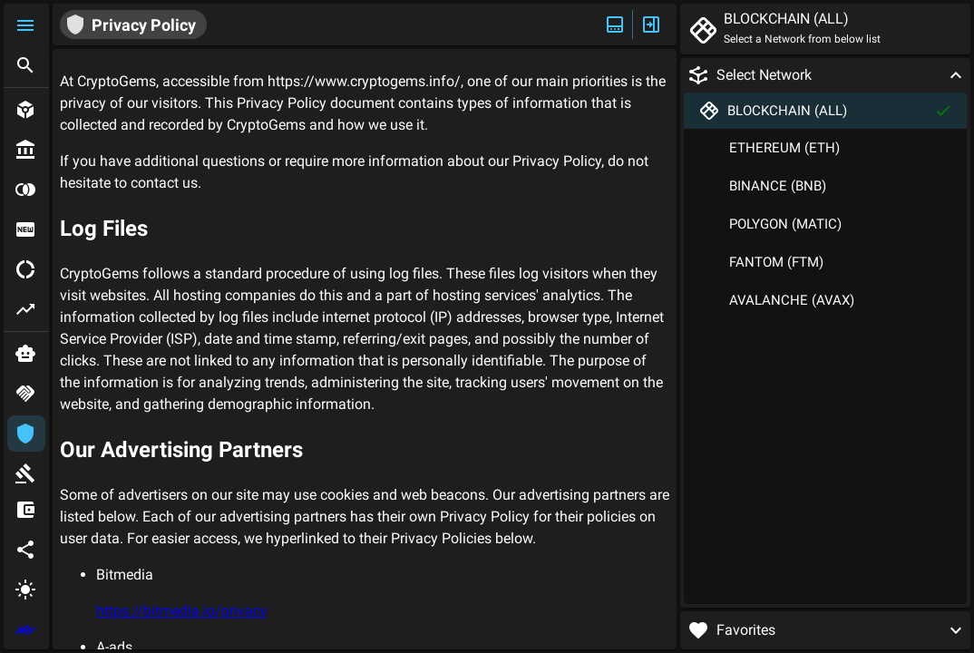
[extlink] (26, 629)
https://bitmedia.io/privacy (182, 610)
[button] (26, 25)
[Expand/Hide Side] (651, 24)
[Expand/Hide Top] (615, 24)
